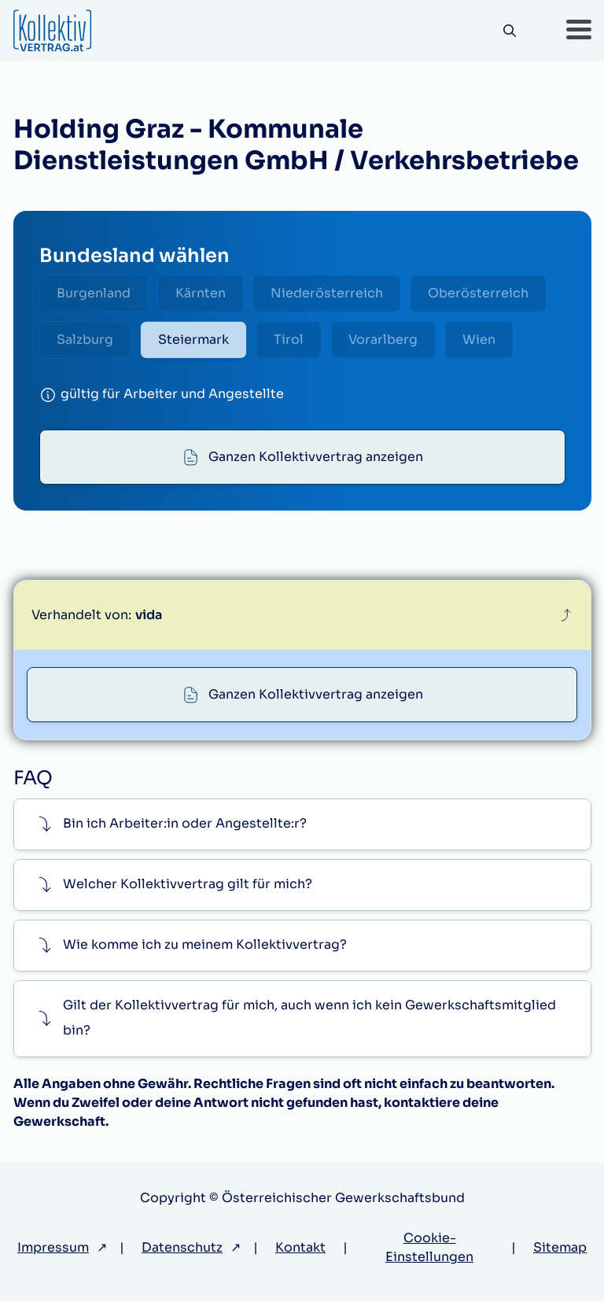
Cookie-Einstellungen (429, 1248)
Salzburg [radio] (85, 339)
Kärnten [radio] (201, 293)
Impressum (53, 1248)
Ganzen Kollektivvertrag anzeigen (315, 456)
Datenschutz (182, 1248)
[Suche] (510, 31)
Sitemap (560, 1248)
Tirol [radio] (289, 339)
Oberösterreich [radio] (479, 293)
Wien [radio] (479, 339)
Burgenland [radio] (94, 293)
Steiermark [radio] (194, 339)
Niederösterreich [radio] (327, 293)
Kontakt (300, 1248)
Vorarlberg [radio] (383, 339)
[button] (578, 30)
